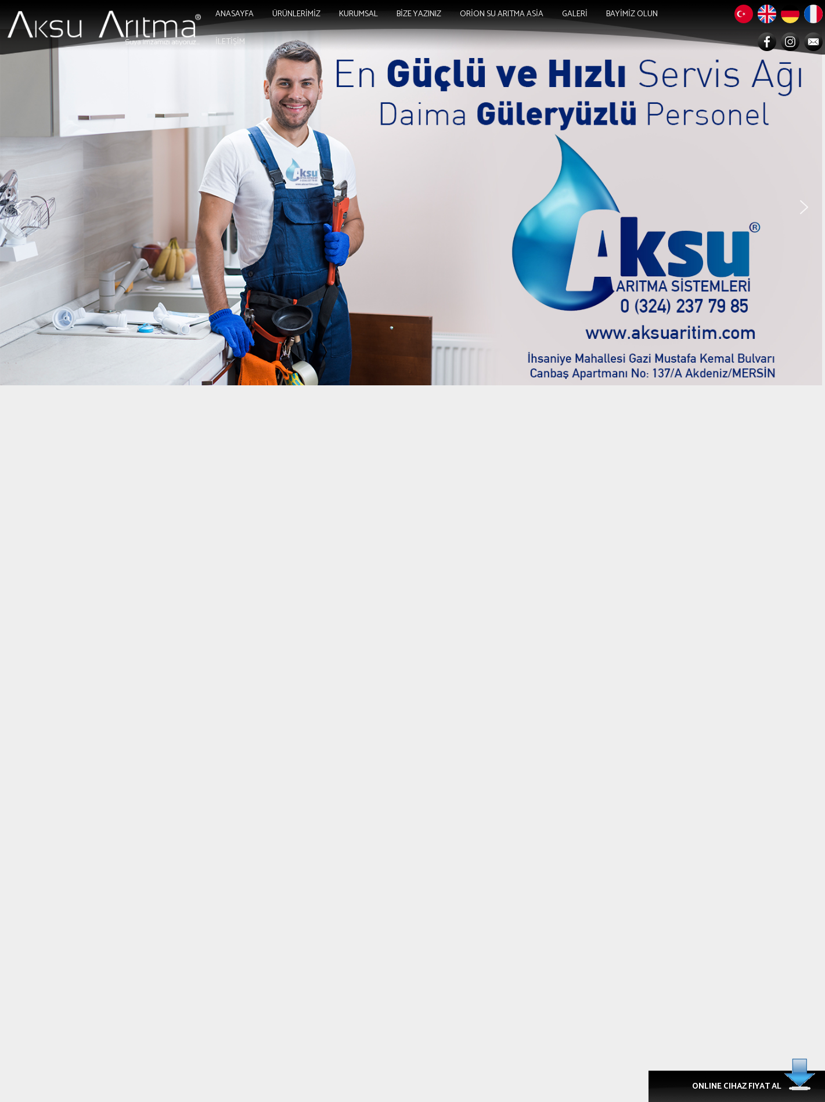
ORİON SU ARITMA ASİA (501, 14)
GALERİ (575, 14)
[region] (412, 207)
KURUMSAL (358, 14)
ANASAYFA (234, 14)
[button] (18, 207)
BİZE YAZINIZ (419, 14)
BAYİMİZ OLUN (632, 14)
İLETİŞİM (230, 42)
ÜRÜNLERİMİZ (296, 14)
